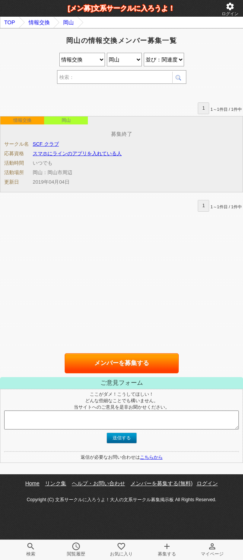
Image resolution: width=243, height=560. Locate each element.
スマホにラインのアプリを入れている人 (77, 153)
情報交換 (39, 22)
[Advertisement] (89, 94)
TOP (9, 22)
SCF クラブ (46, 144)
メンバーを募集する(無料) (161, 483)
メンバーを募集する (121, 363)
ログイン (230, 9)
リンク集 (55, 483)
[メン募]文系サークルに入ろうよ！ (121, 8)
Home (32, 483)
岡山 (68, 22)
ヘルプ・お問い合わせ (98, 483)
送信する (122, 437)
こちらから (151, 457)
